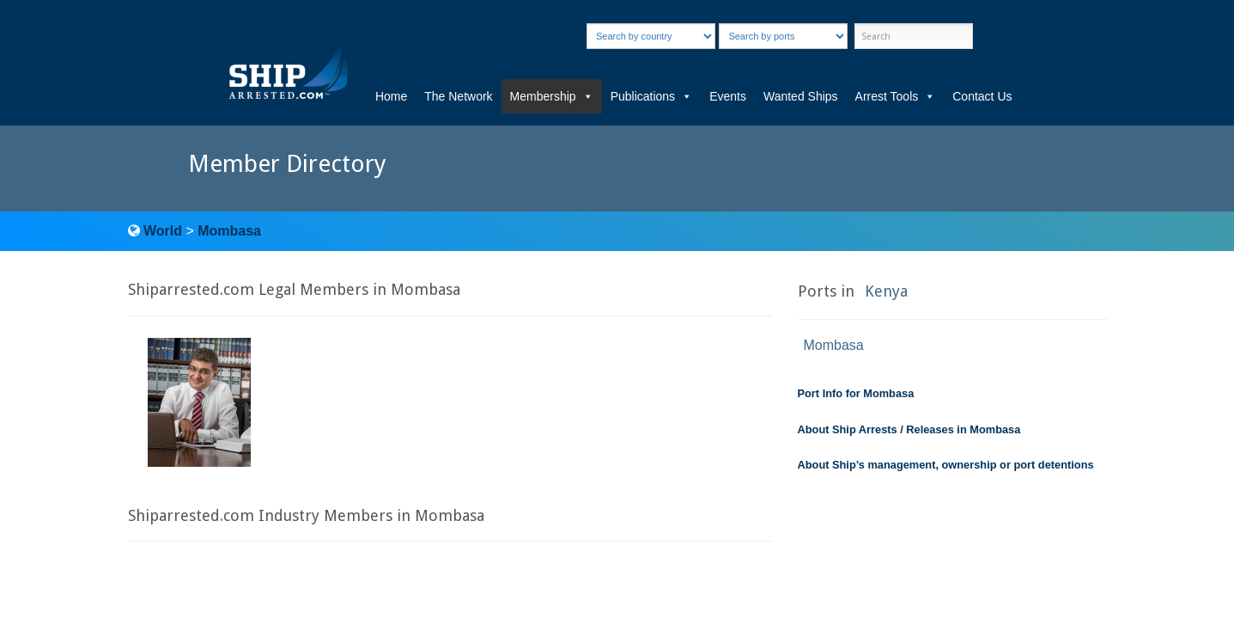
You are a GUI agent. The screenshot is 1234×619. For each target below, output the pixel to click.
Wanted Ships (800, 96)
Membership (551, 96)
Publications (652, 96)
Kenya (886, 291)
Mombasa (229, 231)
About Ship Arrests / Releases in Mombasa (909, 429)
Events (727, 96)
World (162, 231)
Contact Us (982, 96)
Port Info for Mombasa (856, 393)
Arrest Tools (895, 96)
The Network (458, 96)
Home (391, 96)
